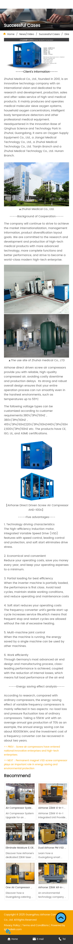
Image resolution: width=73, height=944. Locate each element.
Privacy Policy (12, 925)
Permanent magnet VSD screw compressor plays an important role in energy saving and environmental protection (35, 764)
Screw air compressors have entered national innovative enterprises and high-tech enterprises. (32, 751)
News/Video (27, 34)
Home (11, 34)
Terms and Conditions (35, 925)
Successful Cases (49, 34)
